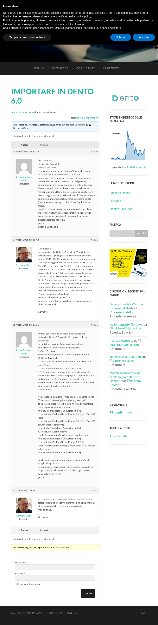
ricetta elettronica (121, 340)
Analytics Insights (136, 167)
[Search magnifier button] (145, 233)
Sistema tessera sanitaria (126, 356)
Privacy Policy (43, 612)
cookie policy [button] (83, 16)
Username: (20, 562)
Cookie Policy (66, 612)
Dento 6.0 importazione (87, 117)
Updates (115, 201)
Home (14, 112)
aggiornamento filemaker (126, 324)
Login (88, 593)
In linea (121, 412)
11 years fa (79, 124)
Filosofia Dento (120, 192)
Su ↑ (144, 612)
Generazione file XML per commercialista (126, 306)
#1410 (94, 151)
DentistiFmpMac (121, 209)
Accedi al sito (118, 436)
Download (60, 68)
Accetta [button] (144, 37)
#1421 (94, 324)
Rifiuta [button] (121, 37)
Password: (20, 573)
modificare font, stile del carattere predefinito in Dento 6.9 (125, 377)
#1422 (94, 490)
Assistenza (111, 68)
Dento (30, 112)
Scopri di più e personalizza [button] (27, 37)
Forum (39, 68)
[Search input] (123, 233)
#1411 (94, 239)
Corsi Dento (85, 68)
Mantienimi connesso (29, 584)
